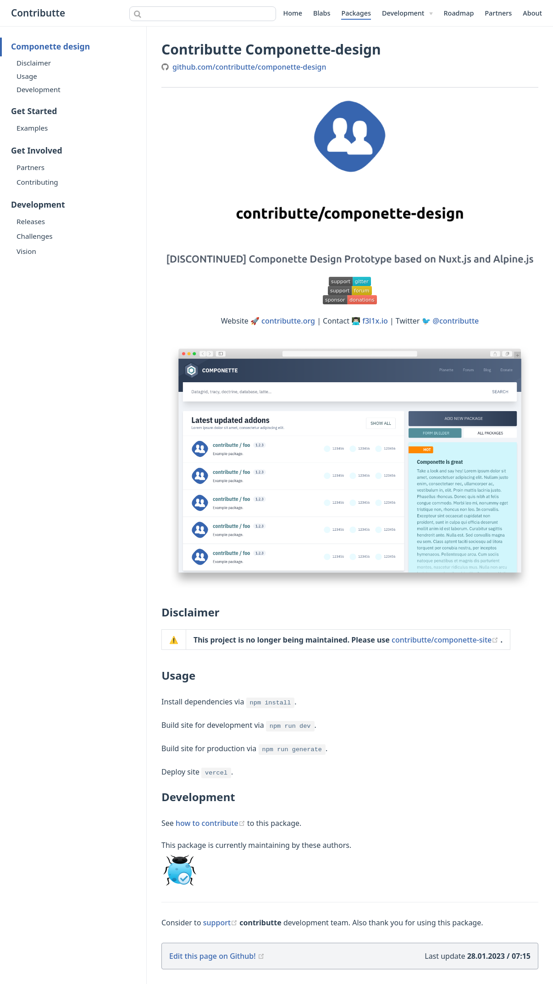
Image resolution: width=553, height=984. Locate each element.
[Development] (407, 13)
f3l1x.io (374, 321)
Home (292, 13)
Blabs (321, 13)
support (221, 923)
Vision (26, 251)
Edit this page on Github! (212, 956)
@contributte (456, 321)
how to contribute (211, 823)
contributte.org (288, 321)
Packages (356, 13)
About (532, 13)
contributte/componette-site (446, 640)
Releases (31, 221)
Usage (27, 76)
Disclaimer (34, 62)
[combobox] (202, 13)
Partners (498, 13)
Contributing (37, 182)
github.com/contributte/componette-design (249, 67)
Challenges (34, 236)
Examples (32, 127)
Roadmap (459, 13)
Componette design (50, 46)
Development (39, 89)
